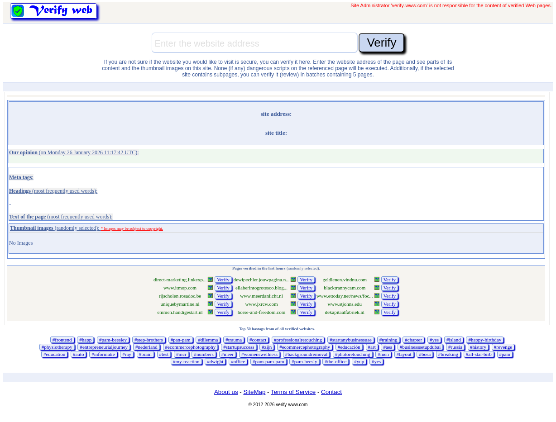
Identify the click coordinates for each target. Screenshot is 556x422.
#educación (349, 347)
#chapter (413, 339)
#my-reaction (186, 361)
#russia (455, 347)
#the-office (335, 361)
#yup (359, 361)
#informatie (103, 354)
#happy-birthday (484, 339)
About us (226, 392)
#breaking (448, 354)
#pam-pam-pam (268, 361)
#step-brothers (148, 339)
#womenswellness (259, 354)
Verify (223, 279)
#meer (227, 354)
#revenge (503, 347)
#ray (126, 354)
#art (372, 347)
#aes (387, 347)
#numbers (203, 354)
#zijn (267, 347)
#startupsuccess (238, 347)
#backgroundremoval (306, 354)
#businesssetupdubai (420, 347)
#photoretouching (352, 354)
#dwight (215, 361)
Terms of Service (293, 392)
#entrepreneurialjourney (104, 347)
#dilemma (208, 339)
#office (238, 361)
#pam (504, 354)
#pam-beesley (113, 339)
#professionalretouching (298, 339)
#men (383, 354)
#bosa (425, 354)
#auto (78, 354)
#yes (434, 339)
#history (478, 347)
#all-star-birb (479, 354)
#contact (257, 339)
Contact (331, 392)
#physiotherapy (57, 347)
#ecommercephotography (190, 347)
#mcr (181, 354)
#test (164, 354)
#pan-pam (181, 339)
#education (54, 354)
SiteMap (254, 392)
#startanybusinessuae (351, 339)
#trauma (233, 339)
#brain (145, 354)
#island (453, 339)
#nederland (146, 347)
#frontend (62, 339)
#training (388, 339)
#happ (85, 339)
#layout (404, 354)
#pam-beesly (304, 361)
